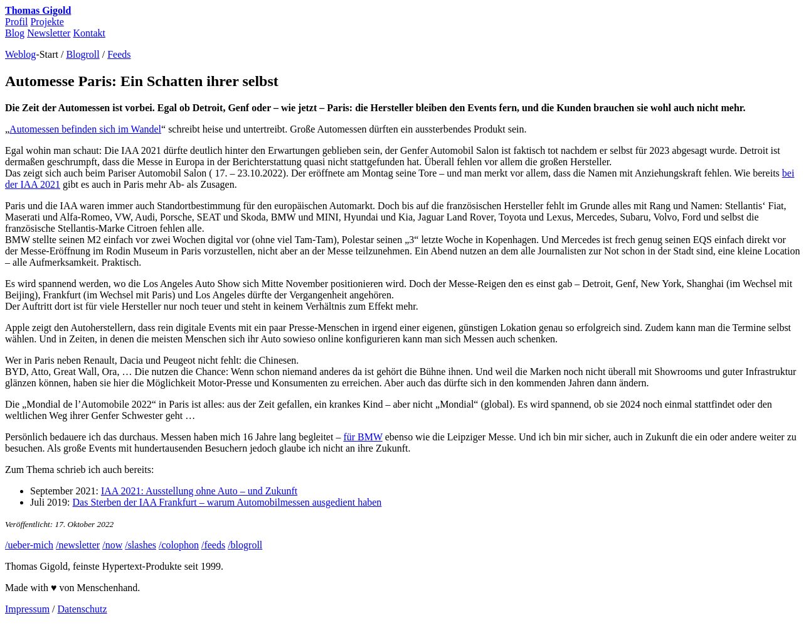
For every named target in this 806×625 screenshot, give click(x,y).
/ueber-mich (29, 545)
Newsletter (48, 33)
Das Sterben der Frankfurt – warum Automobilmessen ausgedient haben (227, 502)
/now (112, 545)
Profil (16, 21)
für (362, 437)
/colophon (179, 545)
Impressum (27, 609)
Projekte (46, 21)
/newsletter (78, 545)
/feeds (213, 545)
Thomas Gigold (38, 10)
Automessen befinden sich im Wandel (85, 129)
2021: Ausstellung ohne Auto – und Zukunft (199, 491)
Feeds (118, 54)
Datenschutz (82, 609)
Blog (14, 33)
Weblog (20, 54)
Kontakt (89, 33)
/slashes (140, 545)
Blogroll (82, 54)
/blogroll (245, 545)
